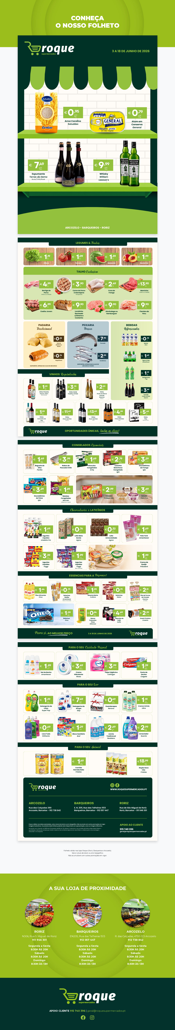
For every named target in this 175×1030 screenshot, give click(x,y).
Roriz (39, 931)
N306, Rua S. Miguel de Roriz (39, 936)
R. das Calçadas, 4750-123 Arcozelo (135, 936)
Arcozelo (136, 931)
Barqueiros (87, 931)
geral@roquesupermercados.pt (106, 1010)
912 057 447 (87, 939)
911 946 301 (39, 939)
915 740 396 (77, 1010)
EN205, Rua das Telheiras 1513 (87, 936)
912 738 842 (135, 939)
